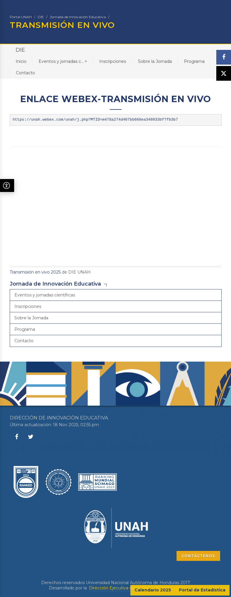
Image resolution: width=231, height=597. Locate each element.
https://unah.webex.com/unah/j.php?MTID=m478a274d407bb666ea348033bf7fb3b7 (95, 119)
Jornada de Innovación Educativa (78, 17)
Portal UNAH (21, 17)
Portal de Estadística (202, 590)
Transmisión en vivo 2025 (35, 272)
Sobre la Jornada (155, 61)
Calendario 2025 (152, 590)
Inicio (21, 61)
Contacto (25, 72)
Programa (194, 61)
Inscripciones (112, 61)
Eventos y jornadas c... (63, 61)
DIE (41, 17)
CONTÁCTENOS (198, 556)
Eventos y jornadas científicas (44, 295)
